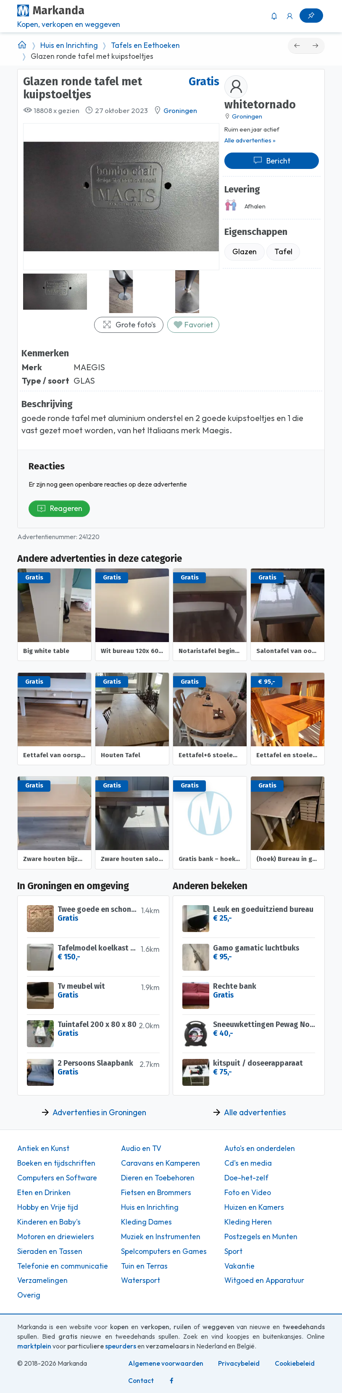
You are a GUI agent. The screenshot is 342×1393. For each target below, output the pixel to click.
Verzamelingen (42, 1280)
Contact (141, 1381)
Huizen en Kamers (254, 1207)
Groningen (180, 110)
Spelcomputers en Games (164, 1251)
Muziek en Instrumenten (160, 1236)
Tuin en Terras (144, 1266)
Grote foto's (129, 324)
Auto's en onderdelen (259, 1148)
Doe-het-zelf (246, 1177)
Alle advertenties (255, 1112)
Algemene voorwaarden (165, 1363)
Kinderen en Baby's (49, 1222)
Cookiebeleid (295, 1363)
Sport (233, 1251)
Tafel (283, 251)
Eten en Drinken (44, 1192)
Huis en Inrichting (69, 45)
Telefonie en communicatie (62, 1266)
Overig (28, 1295)
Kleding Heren (248, 1222)
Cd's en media (248, 1163)
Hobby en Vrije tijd (47, 1207)
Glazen (244, 251)
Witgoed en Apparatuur (264, 1280)
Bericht (271, 161)
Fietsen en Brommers (156, 1192)
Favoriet (193, 324)
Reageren (59, 508)
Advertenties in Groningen (99, 1112)
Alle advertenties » (250, 140)
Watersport (140, 1280)
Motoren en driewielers (55, 1236)
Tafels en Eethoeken (145, 45)
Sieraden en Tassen (49, 1251)
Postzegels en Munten (260, 1236)
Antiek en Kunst (43, 1148)
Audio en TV (141, 1148)
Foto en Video (247, 1192)
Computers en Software (57, 1177)
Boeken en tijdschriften (56, 1163)
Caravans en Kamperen (160, 1163)
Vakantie (239, 1266)
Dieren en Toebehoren (158, 1177)
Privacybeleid (239, 1363)
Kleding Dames (146, 1222)
